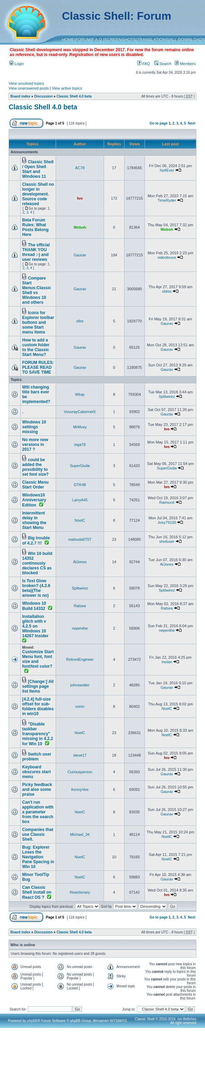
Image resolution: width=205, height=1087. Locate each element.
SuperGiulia (80, 466)
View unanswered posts (29, 88)
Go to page (159, 123)
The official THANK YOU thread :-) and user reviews (36, 252)
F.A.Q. (97, 39)
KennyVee (79, 789)
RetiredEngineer (80, 659)
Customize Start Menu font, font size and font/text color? (38, 659)
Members (185, 64)
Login (16, 64)
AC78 (80, 168)
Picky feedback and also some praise (37, 789)
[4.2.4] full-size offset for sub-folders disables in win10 (38, 706)
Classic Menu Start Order (35, 485)
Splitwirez (167, 396)
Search (162, 64)
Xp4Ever (166, 170)
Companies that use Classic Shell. (37, 834)
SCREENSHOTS (120, 39)
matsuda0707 (80, 539)
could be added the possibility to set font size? (35, 467)
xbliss (167, 291)
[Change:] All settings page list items (38, 686)
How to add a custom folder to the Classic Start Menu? (35, 347)
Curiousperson (79, 772)
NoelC (80, 520)
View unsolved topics (26, 83)
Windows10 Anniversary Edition (34, 500)
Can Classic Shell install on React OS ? (37, 892)
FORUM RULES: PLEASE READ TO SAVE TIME (38, 367)
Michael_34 (80, 834)
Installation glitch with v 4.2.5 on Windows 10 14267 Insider (35, 626)
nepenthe (80, 628)
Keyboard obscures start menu (36, 772)
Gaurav (80, 255)
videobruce (167, 257)
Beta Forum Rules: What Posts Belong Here (35, 227)
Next (191, 123)
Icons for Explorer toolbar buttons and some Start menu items (38, 322)
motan (166, 662)
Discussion (43, 96)
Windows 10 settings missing (34, 427)
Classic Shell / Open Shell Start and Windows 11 (38, 169)
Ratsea (80, 606)
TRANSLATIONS (152, 39)
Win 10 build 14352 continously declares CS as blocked (37, 563)
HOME (68, 39)
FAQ (143, 64)
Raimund (166, 502)
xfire (80, 321)
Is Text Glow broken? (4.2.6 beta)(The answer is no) (36, 588)
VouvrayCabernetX (80, 412)
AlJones (79, 562)
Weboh (80, 227)
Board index (20, 96)
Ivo (80, 198)
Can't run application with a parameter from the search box (38, 812)
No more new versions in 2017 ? (35, 444)
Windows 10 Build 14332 (34, 606)
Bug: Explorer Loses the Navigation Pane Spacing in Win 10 (38, 857)
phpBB (32, 1021)
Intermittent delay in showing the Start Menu (34, 520)
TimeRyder (167, 200)
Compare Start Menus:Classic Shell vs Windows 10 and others (36, 290)
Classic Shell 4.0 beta (74, 96)
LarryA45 (80, 500)
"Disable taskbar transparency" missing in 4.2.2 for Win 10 (37, 734)
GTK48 (80, 485)
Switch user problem (36, 756)
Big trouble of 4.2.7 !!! (36, 541)
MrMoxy (79, 427)
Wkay (80, 394)
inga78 (79, 444)
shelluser (166, 541)
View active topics (67, 88)
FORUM (83, 39)
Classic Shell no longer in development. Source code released (38, 194)
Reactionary (80, 892)
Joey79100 (167, 522)
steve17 (80, 755)
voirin (79, 706)
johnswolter (80, 685)
